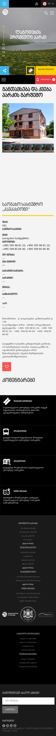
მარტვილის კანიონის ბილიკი (28, 581)
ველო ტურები (28, 564)
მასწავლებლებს (28, 650)
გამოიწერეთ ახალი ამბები (20, 693)
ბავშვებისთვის (28, 646)
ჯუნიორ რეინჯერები (28, 642)
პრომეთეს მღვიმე (28, 528)
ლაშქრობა (28, 556)
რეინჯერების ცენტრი (28, 663)
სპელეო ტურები (28, 560)
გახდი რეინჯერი (28, 659)
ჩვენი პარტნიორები (28, 601)
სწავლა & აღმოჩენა (28, 639)
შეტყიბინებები (48, 79)
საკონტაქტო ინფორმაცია (28, 597)
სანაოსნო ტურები (28, 552)
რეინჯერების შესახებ (28, 667)
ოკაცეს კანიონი (28, 536)
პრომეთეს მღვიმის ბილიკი (28, 577)
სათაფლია (28, 540)
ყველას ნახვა (28, 543)
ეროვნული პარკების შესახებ (28, 593)
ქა (46, 4)
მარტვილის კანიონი (28, 532)
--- (3, 265)
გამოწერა (10, 710)
